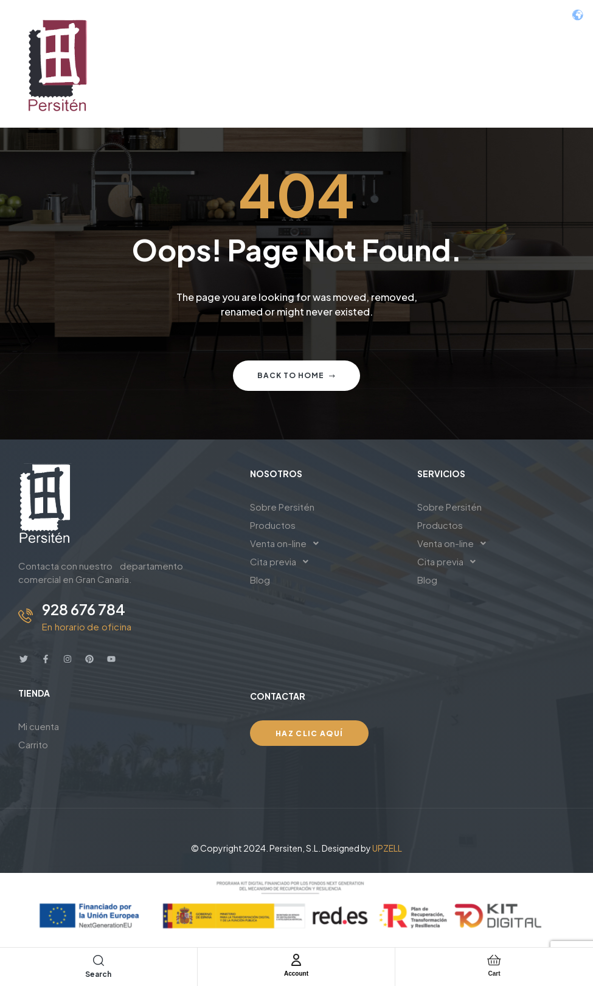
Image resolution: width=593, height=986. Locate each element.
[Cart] (494, 960)
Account (296, 972)
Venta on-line (287, 543)
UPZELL (387, 848)
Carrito (33, 744)
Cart (494, 972)
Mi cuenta (38, 726)
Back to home (296, 375)
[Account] (296, 960)
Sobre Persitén (282, 506)
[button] (324, 543)
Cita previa (282, 562)
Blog (260, 579)
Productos (273, 525)
